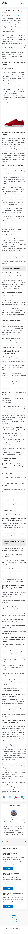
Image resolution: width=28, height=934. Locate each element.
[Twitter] (10, 798)
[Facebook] (4, 798)
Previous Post (5, 842)
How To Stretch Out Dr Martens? (11, 874)
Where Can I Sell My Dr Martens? (11, 854)
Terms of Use (14, 917)
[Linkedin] (22, 798)
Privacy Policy (14, 919)
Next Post (24, 842)
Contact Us (14, 921)
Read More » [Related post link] (8, 868)
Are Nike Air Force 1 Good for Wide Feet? (13, 893)
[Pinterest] (16, 798)
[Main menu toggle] (23, 3)
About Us (14, 915)
